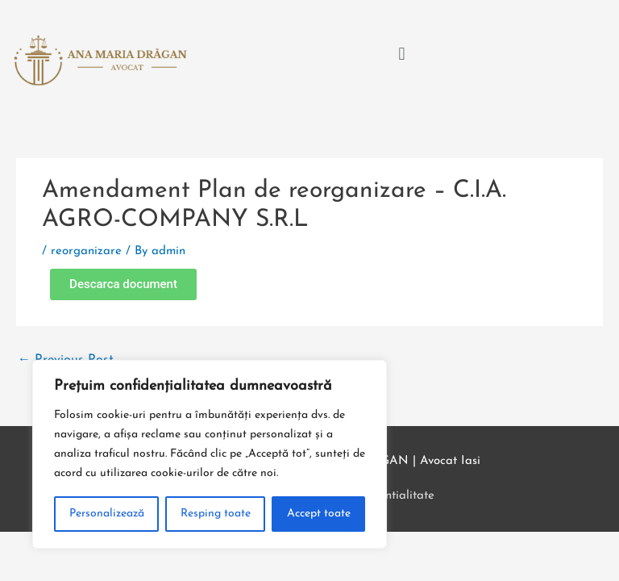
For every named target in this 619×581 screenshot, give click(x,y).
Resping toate (216, 514)
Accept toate (319, 514)
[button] (402, 54)
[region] (209, 454)
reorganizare (86, 251)
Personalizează (106, 514)
